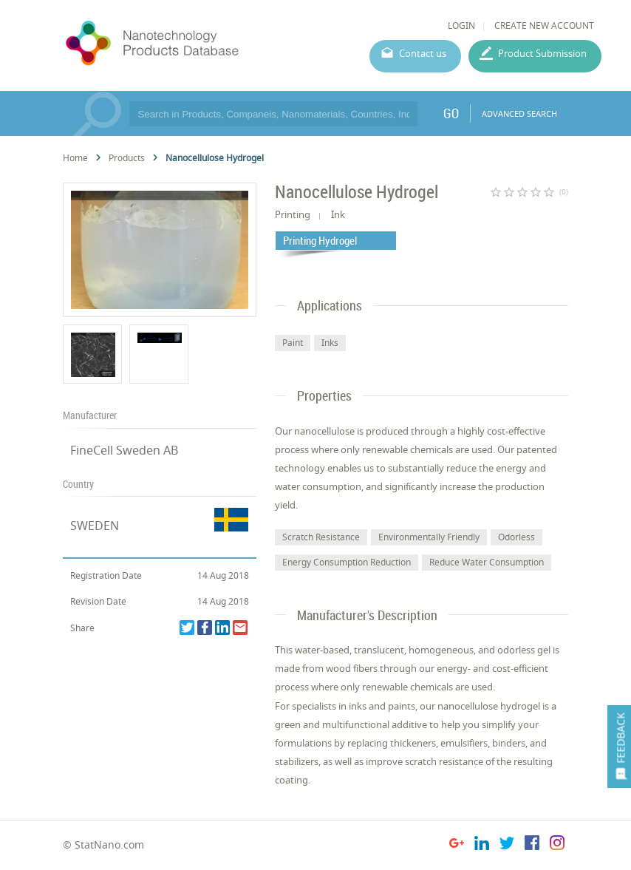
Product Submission (542, 53)
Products (127, 158)
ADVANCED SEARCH (519, 113)
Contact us (422, 53)
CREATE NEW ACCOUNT (544, 25)
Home (75, 158)
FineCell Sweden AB (124, 450)
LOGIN (461, 25)
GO (451, 113)
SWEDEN (94, 525)
